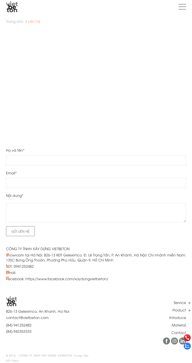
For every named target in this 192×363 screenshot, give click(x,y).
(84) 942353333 (19, 331)
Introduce (177, 317)
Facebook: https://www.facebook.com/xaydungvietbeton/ (57, 278)
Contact (179, 332)
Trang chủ (14, 21)
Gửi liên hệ (20, 231)
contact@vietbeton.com (27, 317)
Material (179, 324)
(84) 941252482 (19, 324)
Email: (11, 272)
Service (180, 302)
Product (179, 309)
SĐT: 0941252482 (20, 266)
